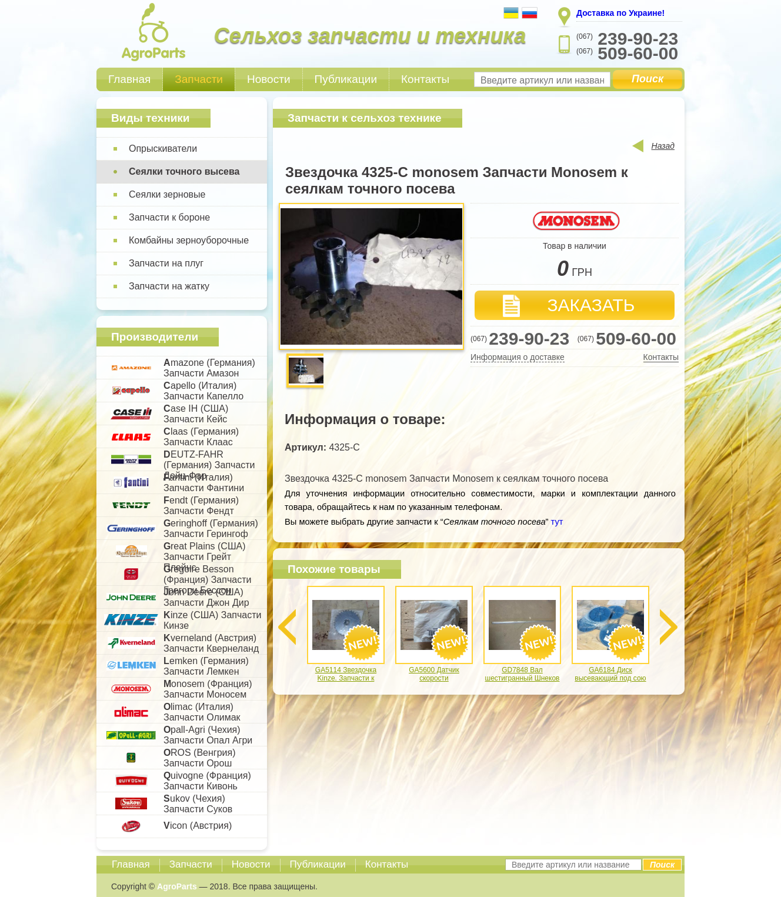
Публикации (346, 79)
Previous (287, 627)
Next (668, 627)
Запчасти (199, 79)
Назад (663, 146)
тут (556, 521)
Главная (129, 79)
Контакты (425, 79)
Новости (269, 79)
